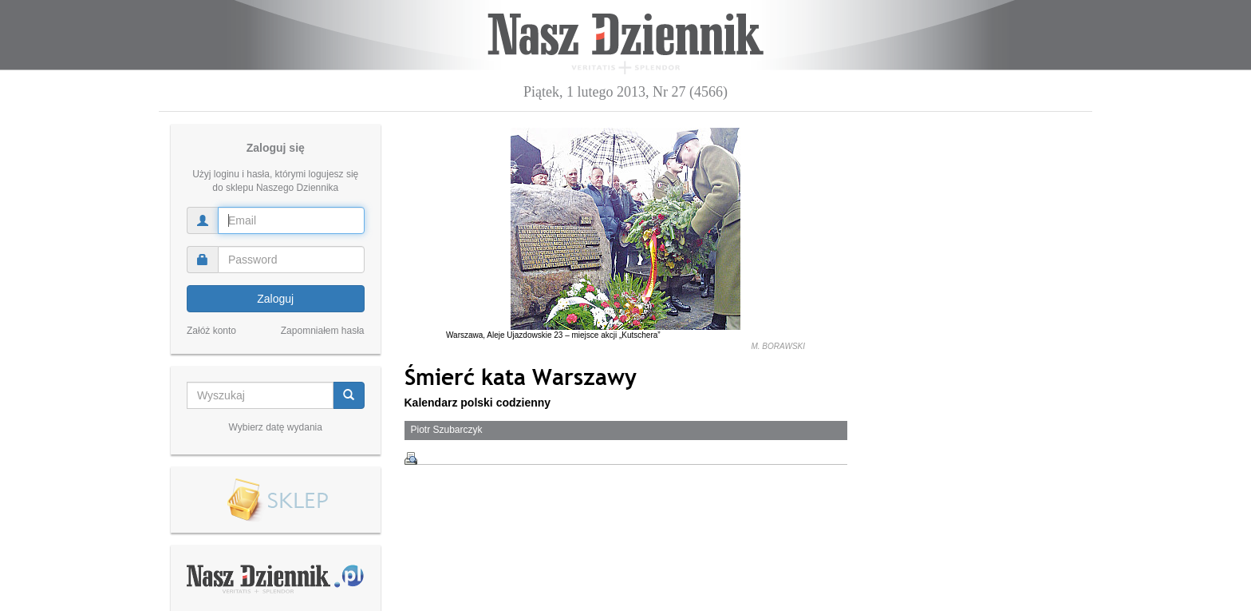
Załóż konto (211, 330)
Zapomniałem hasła (323, 330)
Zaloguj (275, 298)
